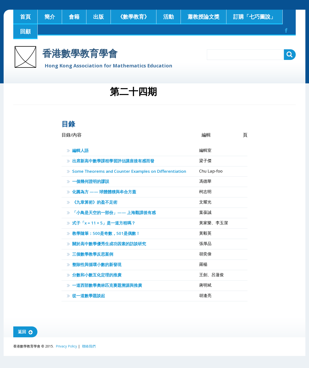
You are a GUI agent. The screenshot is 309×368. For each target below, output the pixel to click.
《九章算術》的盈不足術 (94, 202)
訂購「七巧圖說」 (254, 16)
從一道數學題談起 (88, 295)
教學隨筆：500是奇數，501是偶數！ (106, 233)
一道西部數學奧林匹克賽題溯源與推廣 (107, 285)
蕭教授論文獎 (203, 16)
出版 (98, 16)
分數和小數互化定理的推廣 (96, 275)
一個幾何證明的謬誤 (90, 181)
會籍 (74, 16)
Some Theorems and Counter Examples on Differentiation (129, 171)
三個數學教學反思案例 (92, 254)
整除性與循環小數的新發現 (96, 264)
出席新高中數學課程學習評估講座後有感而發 (113, 161)
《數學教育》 (133, 16)
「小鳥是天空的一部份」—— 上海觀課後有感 (114, 212)
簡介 (49, 16)
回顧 (25, 31)
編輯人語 (80, 150)
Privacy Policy (66, 346)
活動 (168, 16)
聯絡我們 (89, 346)
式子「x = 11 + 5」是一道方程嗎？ (103, 223)
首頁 (25, 16)
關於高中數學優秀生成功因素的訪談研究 (109, 243)
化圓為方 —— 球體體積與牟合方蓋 (104, 192)
